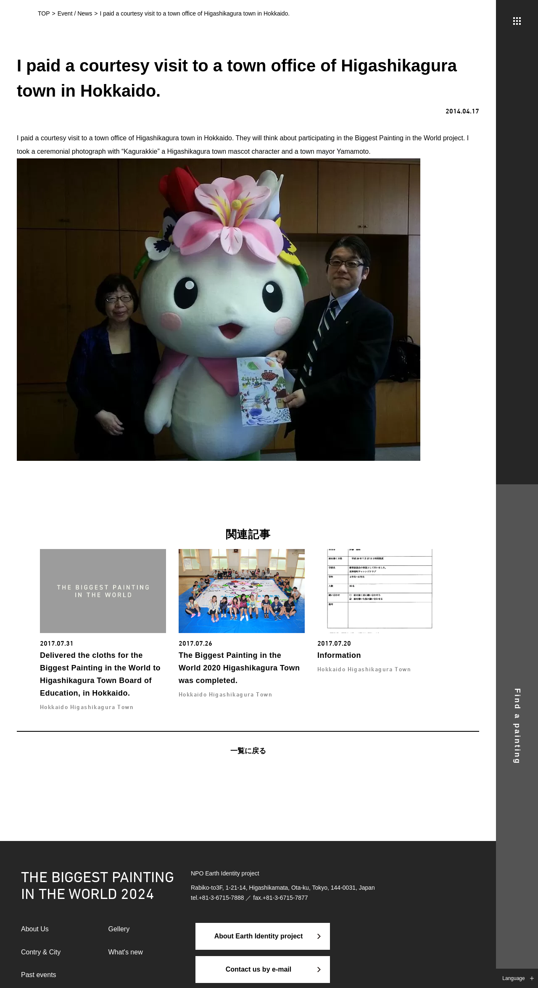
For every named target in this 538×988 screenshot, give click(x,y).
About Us (35, 929)
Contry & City (41, 952)
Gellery (119, 929)
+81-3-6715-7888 (221, 897)
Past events (38, 974)
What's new (125, 952)
